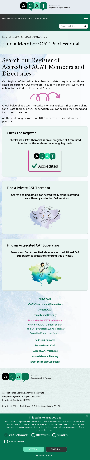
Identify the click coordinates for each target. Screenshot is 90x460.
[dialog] (45, 437)
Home (4, 37)
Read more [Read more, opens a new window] (49, 430)
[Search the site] (73, 26)
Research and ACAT (45, 345)
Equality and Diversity (45, 315)
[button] (45, 455)
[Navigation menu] (86, 18)
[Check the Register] (45, 151)
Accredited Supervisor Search (45, 333)
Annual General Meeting (45, 356)
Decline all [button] (56, 449)
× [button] (87, 416)
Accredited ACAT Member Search (45, 324)
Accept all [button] (34, 449)
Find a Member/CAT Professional (34, 37)
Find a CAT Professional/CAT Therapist (45, 328)
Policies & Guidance (45, 340)
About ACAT (14, 37)
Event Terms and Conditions (45, 361)
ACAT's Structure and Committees (45, 304)
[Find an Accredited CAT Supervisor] (45, 265)
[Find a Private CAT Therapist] (45, 207)
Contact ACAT (41, 18)
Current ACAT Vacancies (45, 350)
